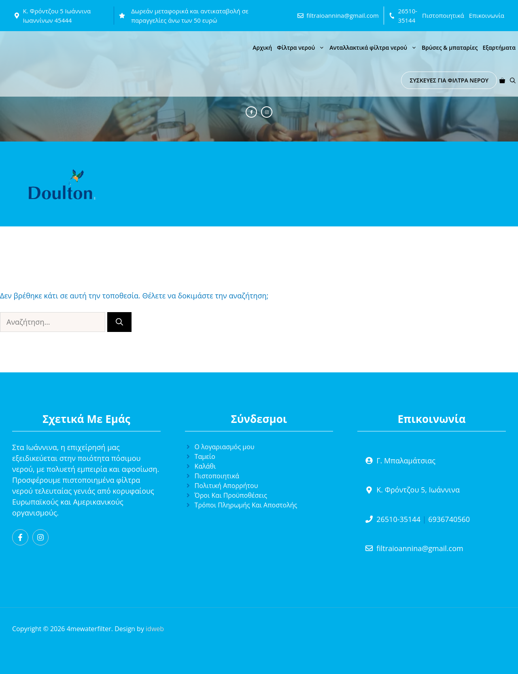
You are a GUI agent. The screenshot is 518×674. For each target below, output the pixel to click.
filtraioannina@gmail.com (342, 15)
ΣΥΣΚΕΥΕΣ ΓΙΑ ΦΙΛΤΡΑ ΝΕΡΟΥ (449, 80)
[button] (512, 80)
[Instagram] (266, 112)
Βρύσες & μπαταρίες (450, 47)
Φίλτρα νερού (302, 47)
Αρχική (262, 47)
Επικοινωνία (486, 15)
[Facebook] (251, 112)
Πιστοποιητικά (443, 15)
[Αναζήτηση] (119, 322)
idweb (155, 628)
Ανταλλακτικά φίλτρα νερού (374, 47)
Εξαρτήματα (499, 47)
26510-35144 (398, 519)
